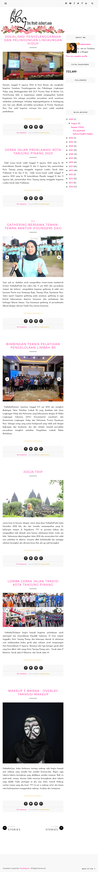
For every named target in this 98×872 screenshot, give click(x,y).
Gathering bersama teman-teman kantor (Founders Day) (33, 226)
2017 (71, 167)
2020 (71, 154)
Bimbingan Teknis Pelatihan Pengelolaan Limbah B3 (33, 345)
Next (59, 257)
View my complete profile (76, 56)
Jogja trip (33, 472)
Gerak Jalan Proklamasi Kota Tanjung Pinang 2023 (33, 151)
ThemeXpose (24, 868)
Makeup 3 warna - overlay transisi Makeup (33, 692)
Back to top (88, 869)
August (74, 124)
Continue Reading (33, 119)
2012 (71, 187)
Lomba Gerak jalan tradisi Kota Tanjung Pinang (33, 583)
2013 (71, 183)
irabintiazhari (44, 133)
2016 (71, 171)
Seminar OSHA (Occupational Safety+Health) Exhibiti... (82, 131)
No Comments (22, 133)
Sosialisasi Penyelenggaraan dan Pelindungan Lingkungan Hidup (33, 40)
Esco (33, 221)
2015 (71, 175)
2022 (71, 146)
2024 (71, 138)
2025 (71, 119)
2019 (71, 158)
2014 (71, 179)
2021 (71, 150)
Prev (7, 257)
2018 (71, 163)
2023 (71, 142)
